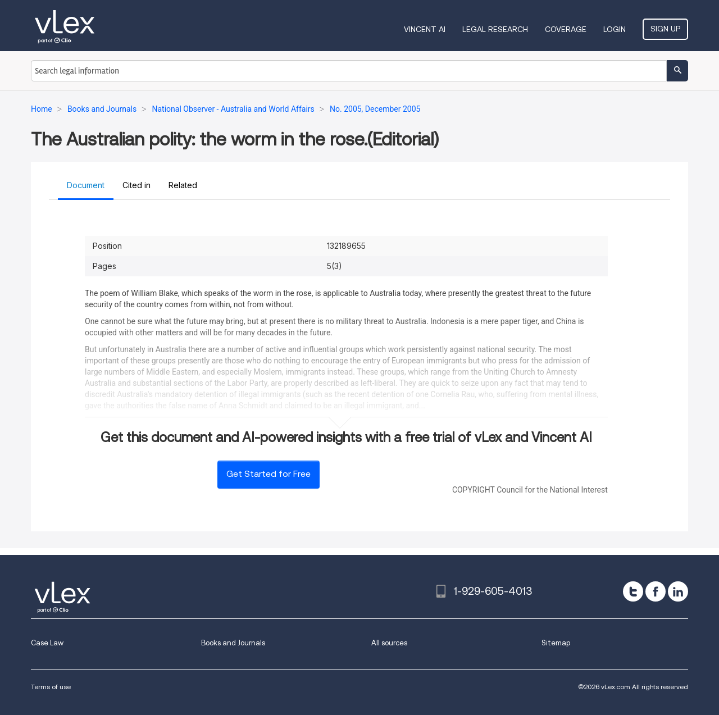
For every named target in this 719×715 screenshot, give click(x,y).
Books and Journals (233, 643)
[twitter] (633, 591)
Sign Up (665, 28)
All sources (389, 643)
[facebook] (655, 591)
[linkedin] (678, 591)
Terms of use (51, 686)
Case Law (47, 643)
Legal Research (495, 29)
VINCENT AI (424, 29)
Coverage (565, 29)
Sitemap (555, 643)
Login (614, 29)
